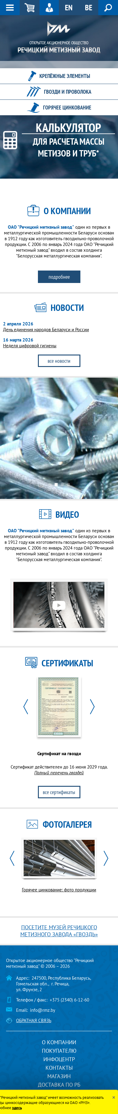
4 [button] (68, 484)
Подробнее (59, 276)
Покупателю (59, 1050)
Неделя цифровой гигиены (29, 345)
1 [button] (50, 484)
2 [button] (56, 484)
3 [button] (62, 484)
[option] (59, 438)
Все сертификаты (59, 792)
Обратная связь (33, 1020)
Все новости (59, 360)
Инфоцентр (59, 1059)
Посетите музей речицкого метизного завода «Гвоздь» (59, 931)
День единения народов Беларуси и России (46, 329)
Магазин (59, 1076)
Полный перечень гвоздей (59, 773)
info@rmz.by (42, 1010)
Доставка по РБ (59, 1084)
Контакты (59, 1067)
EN (68, 7)
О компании (59, 1042)
